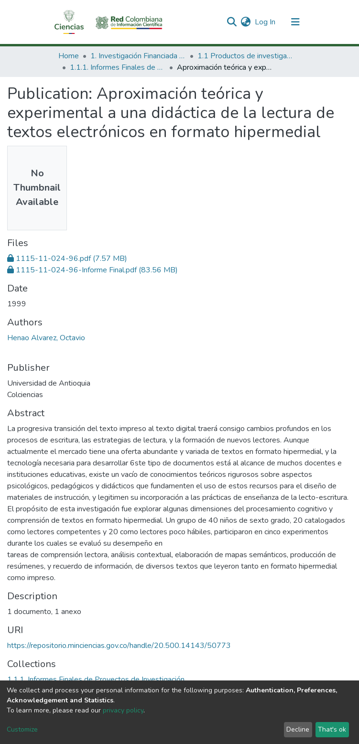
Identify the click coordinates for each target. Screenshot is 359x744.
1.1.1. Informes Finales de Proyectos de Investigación (117, 67)
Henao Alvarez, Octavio (46, 338)
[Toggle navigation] (295, 22)
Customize (22, 729)
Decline (297, 729)
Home (68, 56)
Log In (265, 22)
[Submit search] (232, 22)
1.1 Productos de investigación (245, 56)
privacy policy (123, 710)
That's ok (332, 729)
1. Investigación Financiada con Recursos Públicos (138, 56)
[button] (246, 22)
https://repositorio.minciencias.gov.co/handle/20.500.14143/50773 (119, 645)
